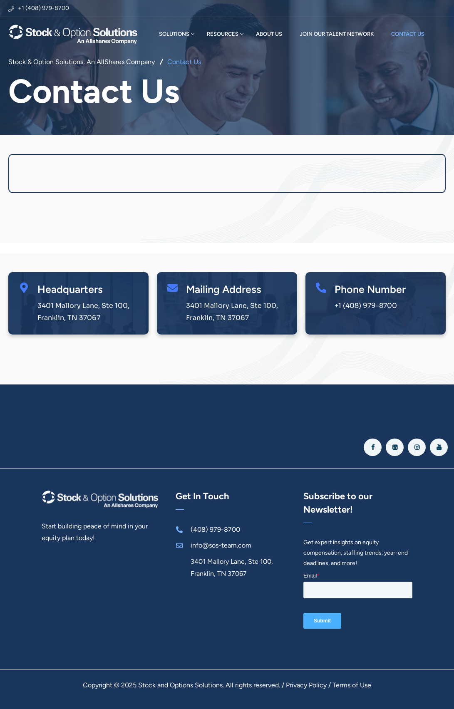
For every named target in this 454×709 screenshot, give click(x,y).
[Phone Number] (321, 288)
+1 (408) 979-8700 (43, 8)
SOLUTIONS (174, 34)
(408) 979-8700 (215, 529)
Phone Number (370, 289)
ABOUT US (269, 34)
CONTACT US (407, 34)
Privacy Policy (306, 685)
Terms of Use (351, 685)
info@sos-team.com (221, 545)
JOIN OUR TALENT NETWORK (337, 34)
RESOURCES (222, 34)
